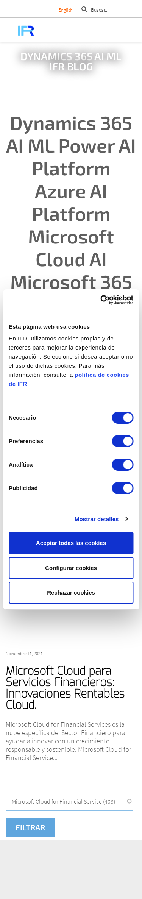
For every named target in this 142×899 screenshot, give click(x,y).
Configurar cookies (71, 568)
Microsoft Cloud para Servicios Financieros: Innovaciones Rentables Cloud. (65, 688)
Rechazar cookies (71, 592)
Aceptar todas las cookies (71, 543)
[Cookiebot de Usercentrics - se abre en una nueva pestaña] (101, 300)
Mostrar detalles (97, 519)
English (65, 10)
